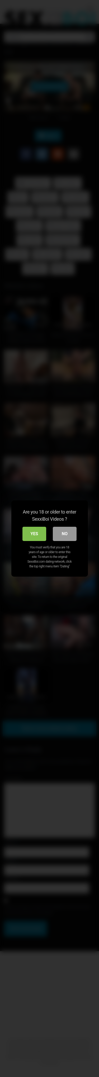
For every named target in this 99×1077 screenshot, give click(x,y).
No (65, 533)
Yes (34, 533)
